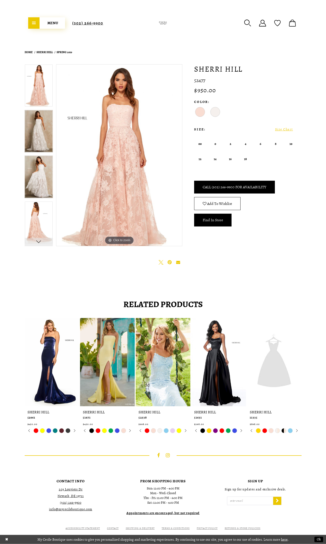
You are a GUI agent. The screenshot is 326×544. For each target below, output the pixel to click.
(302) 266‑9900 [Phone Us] (87, 23)
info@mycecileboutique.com (70, 509)
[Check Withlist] (277, 23)
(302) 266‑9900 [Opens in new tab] (70, 502)
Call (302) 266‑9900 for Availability (234, 187)
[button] (247, 23)
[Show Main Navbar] (46, 23)
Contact (113, 528)
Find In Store (213, 220)
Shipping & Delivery (140, 528)
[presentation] (52, 362)
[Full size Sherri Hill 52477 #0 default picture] (119, 155)
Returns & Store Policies (242, 528)
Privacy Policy (207, 528)
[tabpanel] (39, 87)
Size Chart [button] (284, 129)
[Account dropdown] (262, 23)
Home (29, 52)
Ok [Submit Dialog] (319, 539)
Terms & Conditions (176, 528)
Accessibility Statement (83, 528)
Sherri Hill (44, 52)
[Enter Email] (250, 501)
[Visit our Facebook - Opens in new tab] (158, 455)
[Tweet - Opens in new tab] (161, 262)
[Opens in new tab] (163, 513)
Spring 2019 (64, 52)
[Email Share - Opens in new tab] (178, 262)
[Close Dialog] (7, 539)
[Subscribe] (277, 501)
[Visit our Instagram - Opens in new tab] (167, 455)
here (284, 539)
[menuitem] (46, 23)
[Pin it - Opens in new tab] (169, 262)
